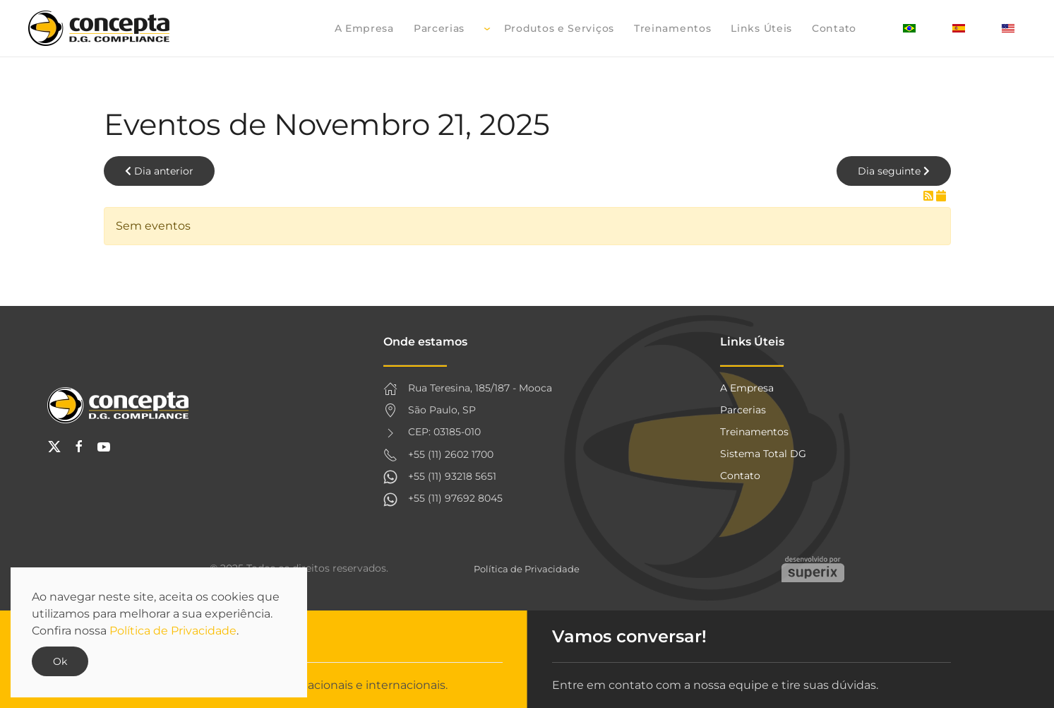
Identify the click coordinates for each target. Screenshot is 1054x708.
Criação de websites (812, 569)
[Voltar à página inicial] (101, 28)
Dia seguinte (894, 171)
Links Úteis (761, 28)
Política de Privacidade (527, 568)
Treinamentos (672, 28)
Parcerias (439, 28)
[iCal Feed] (941, 196)
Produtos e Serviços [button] (549, 28)
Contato (834, 28)
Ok (60, 661)
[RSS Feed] (929, 196)
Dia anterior (159, 171)
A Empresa (364, 28)
